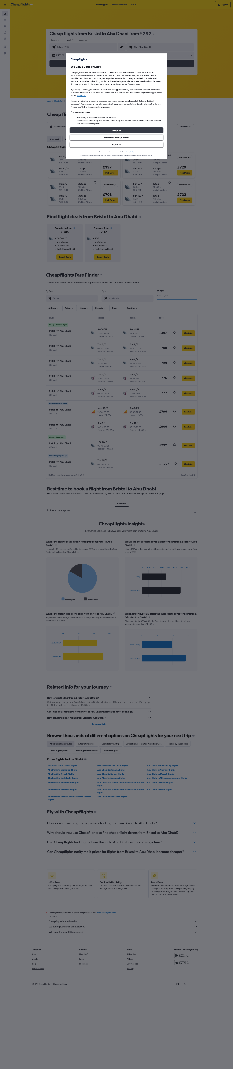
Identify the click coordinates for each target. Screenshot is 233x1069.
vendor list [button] (81, 95)
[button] (116, 130)
